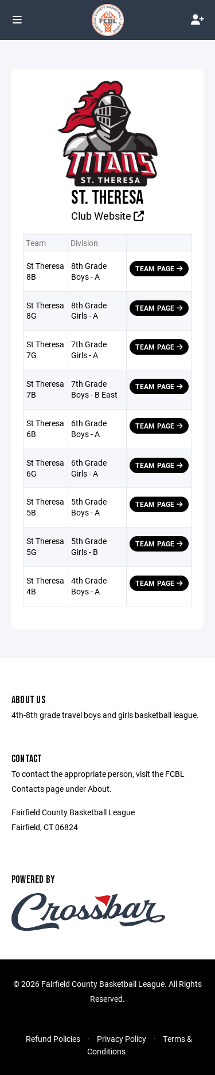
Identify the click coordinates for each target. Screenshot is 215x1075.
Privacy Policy (121, 1038)
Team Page (159, 268)
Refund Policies (53, 1038)
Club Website (107, 216)
